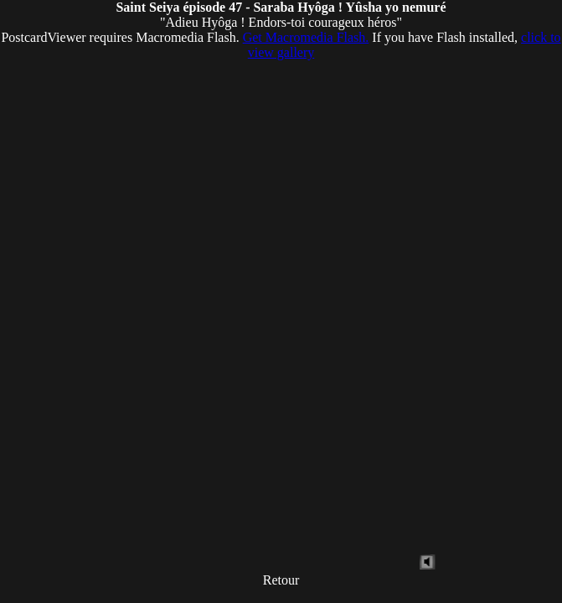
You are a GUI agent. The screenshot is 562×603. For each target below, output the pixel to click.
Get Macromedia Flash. (306, 37)
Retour (281, 580)
